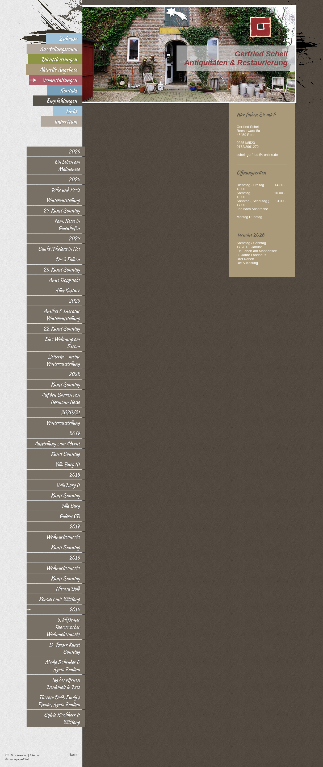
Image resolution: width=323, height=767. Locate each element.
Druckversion (16, 755)
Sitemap (35, 755)
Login (73, 754)
